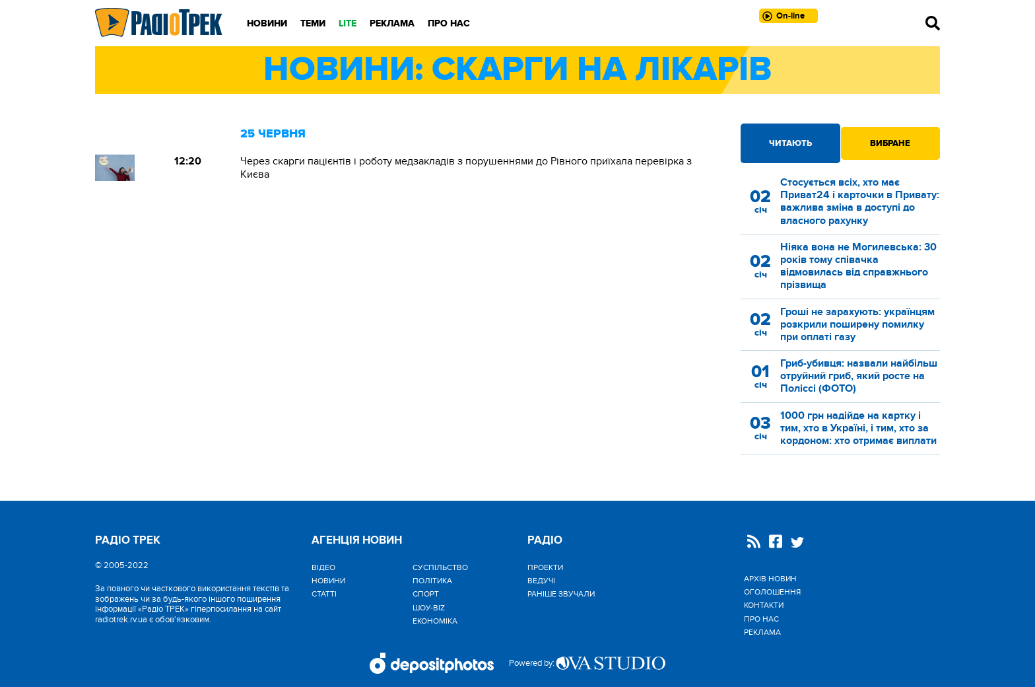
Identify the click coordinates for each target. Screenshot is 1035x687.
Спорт (426, 593)
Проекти (545, 567)
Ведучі (541, 580)
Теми (312, 23)
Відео (323, 567)
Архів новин (770, 578)
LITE (347, 23)
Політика (432, 580)
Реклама (392, 23)
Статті (324, 593)
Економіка (435, 621)
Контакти (764, 605)
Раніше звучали (561, 593)
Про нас (449, 23)
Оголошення (772, 592)
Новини (267, 23)
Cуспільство (440, 567)
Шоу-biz (429, 607)
